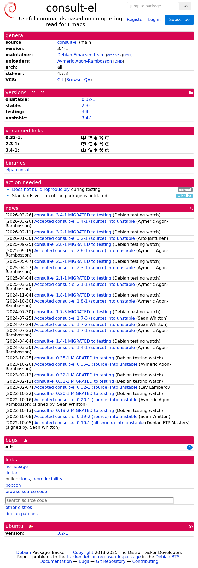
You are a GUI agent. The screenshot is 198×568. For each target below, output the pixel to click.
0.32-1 (88, 99)
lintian (12, 472)
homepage (16, 466)
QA (87, 79)
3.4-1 (86, 111)
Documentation (56, 561)
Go (185, 6)
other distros (18, 507)
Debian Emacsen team (80, 54)
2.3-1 (86, 105)
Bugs (84, 561)
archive (113, 55)
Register (135, 19)
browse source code (26, 491)
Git (60, 79)
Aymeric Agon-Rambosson (84, 61)
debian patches (21, 513)
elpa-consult (18, 169)
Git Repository (110, 561)
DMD (127, 55)
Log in (154, 19)
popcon (13, 485)
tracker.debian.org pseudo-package (104, 556)
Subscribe (179, 19)
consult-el (67, 42)
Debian (23, 552)
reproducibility (47, 478)
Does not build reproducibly (41, 189)
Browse (73, 79)
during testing (99, 189)
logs (25, 478)
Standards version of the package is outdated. (99, 196)
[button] (8, 189)
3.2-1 (62, 533)
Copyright (83, 552)
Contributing (145, 561)
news (12, 208)
